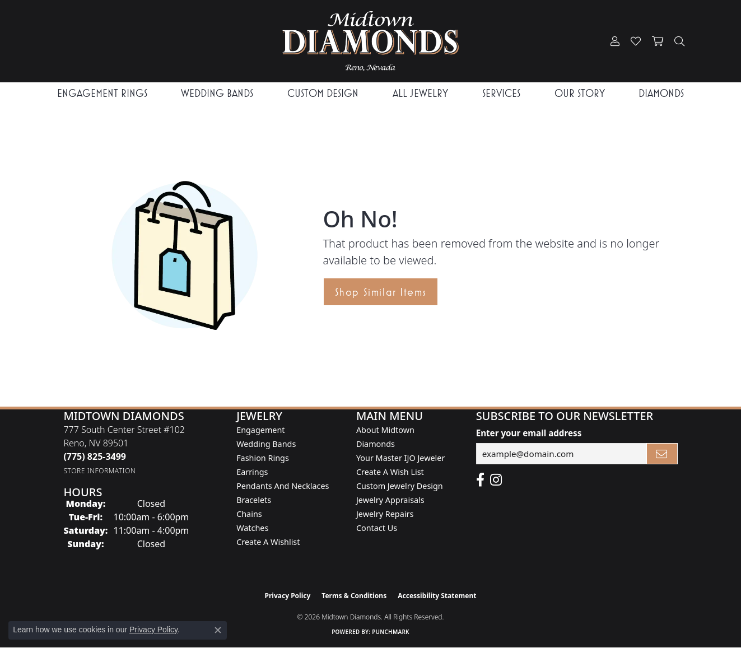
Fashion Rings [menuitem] (262, 458)
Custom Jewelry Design (399, 486)
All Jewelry (420, 93)
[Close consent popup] (218, 630)
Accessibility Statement (437, 595)
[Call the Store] (94, 456)
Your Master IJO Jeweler (400, 458)
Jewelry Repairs (384, 514)
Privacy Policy (288, 595)
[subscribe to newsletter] (662, 453)
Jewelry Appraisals (390, 500)
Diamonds (661, 93)
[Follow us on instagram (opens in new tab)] (496, 480)
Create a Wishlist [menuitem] (268, 542)
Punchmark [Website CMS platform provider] (390, 632)
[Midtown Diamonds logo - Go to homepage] (370, 41)
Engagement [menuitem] (260, 430)
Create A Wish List (390, 472)
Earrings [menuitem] (252, 472)
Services (501, 93)
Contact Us (376, 528)
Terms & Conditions (353, 595)
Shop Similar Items (381, 292)
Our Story (579, 93)
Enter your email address (529, 433)
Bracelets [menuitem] (253, 500)
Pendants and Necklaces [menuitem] (282, 486)
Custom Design (322, 93)
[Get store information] (99, 470)
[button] (614, 41)
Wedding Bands (217, 93)
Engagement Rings (102, 93)
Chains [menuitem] (249, 514)
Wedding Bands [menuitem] (266, 444)
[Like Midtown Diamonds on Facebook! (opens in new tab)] (480, 480)
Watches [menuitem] (252, 528)
